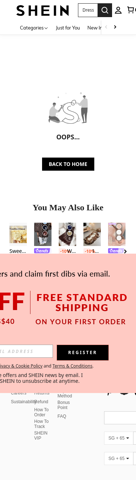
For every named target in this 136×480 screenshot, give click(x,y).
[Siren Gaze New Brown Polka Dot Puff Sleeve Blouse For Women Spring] (42, 234)
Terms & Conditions (72, 366)
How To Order (41, 403)
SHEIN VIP (41, 427)
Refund (41, 393)
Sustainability (24, 393)
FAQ (62, 407)
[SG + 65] (118, 429)
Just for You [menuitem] (68, 28)
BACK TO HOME (68, 163)
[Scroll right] (115, 27)
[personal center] (118, 10)
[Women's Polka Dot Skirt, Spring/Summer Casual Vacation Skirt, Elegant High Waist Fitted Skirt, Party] (67, 234)
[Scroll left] (106, 27)
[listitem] (18, 253)
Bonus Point (64, 396)
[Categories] (34, 27)
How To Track (41, 415)
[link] (42, 251)
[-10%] (62, 251)
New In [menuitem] (95, 28)
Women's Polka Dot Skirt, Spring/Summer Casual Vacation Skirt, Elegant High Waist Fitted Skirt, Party (67, 251)
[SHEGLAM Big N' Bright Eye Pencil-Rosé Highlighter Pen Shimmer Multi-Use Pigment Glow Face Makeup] (116, 234)
